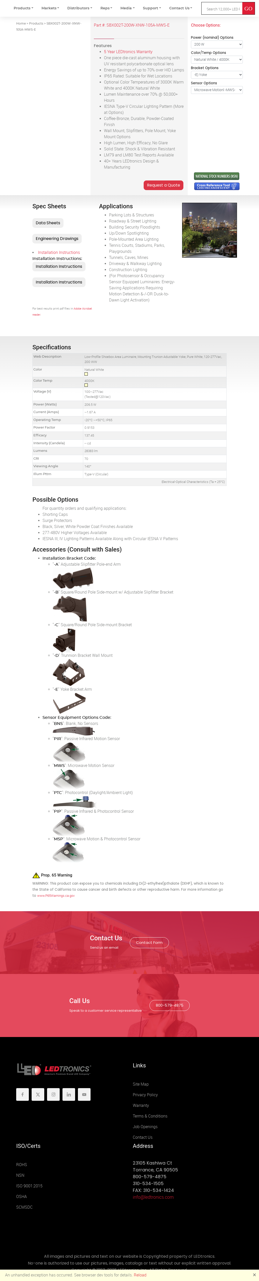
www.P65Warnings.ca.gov (56, 896)
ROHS (21, 1164)
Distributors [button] (78, 8)
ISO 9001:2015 (29, 1186)
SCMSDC (24, 1207)
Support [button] (150, 8)
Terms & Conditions (150, 1116)
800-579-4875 (169, 1005)
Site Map (141, 1084)
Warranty (141, 1105)
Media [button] (126, 8)
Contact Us (143, 1137)
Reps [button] (105, 8)
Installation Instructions (59, 252)
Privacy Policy (145, 1094)
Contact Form (149, 942)
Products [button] (22, 8)
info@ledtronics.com (153, 1197)
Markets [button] (48, 8)
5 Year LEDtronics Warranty (128, 51)
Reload (140, 1275)
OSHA (21, 1196)
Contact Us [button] (179, 8)
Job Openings (145, 1126)
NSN (20, 1175)
